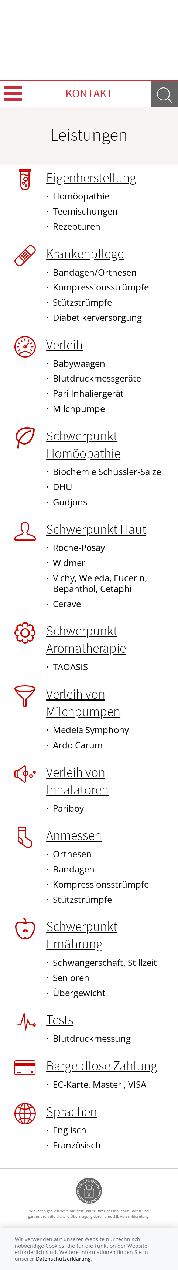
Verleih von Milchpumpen (83, 703)
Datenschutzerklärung (63, 1258)
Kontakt (89, 93)
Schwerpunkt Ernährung (81, 935)
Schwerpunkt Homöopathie (83, 445)
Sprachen (71, 1111)
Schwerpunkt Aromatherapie (86, 639)
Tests (59, 1019)
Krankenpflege (85, 253)
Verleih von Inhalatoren (77, 781)
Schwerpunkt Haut (96, 529)
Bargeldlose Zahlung (101, 1065)
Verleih (64, 344)
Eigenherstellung (91, 177)
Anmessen (74, 835)
